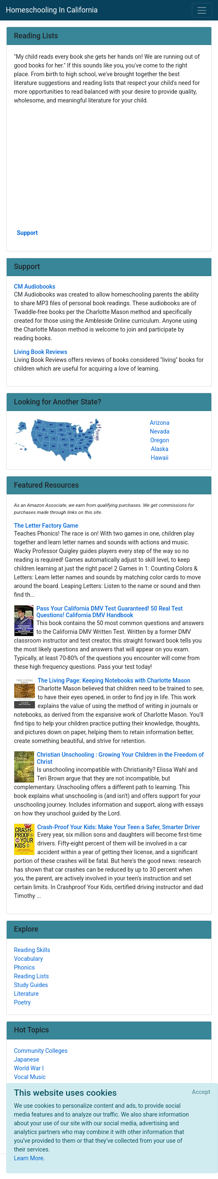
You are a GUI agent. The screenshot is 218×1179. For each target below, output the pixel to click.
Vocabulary (28, 958)
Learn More (29, 1158)
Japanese (27, 1059)
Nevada (159, 431)
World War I (29, 1068)
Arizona (159, 422)
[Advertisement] (109, 166)
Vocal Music (30, 1077)
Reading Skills (32, 950)
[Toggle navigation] (202, 10)
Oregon (159, 440)
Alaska (159, 449)
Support (27, 232)
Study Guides (31, 985)
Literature (26, 993)
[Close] (201, 1092)
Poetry (22, 1002)
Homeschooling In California (52, 10)
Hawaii (159, 457)
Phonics (24, 967)
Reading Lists (31, 976)
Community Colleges (41, 1050)
